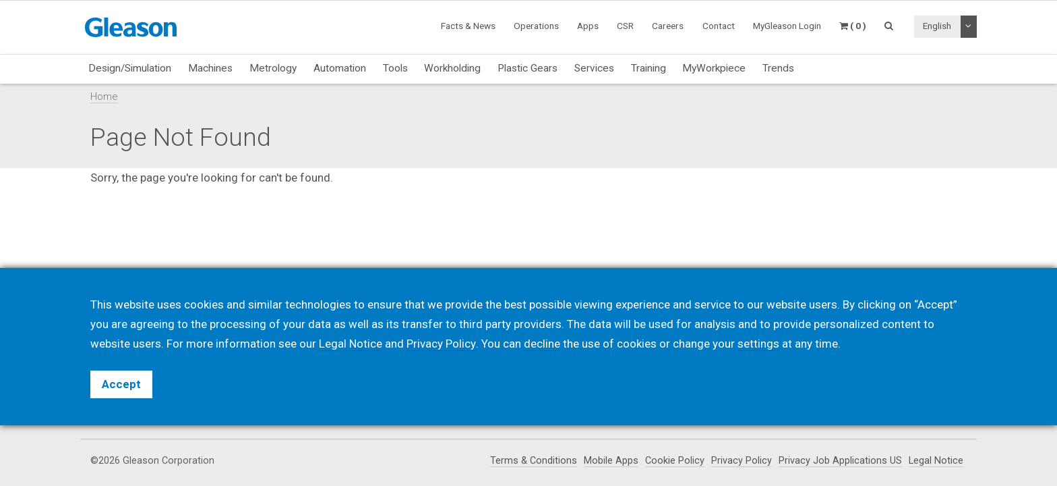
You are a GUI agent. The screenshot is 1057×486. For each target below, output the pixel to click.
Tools (395, 68)
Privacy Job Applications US (840, 460)
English (937, 25)
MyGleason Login (787, 25)
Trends (778, 68)
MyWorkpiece (714, 68)
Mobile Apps (611, 460)
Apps (588, 25)
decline (541, 343)
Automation (339, 68)
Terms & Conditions (533, 460)
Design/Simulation (129, 68)
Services (594, 68)
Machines (210, 68)
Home (104, 96)
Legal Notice (936, 460)
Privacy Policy (741, 460)
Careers (668, 25)
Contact (718, 25)
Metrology (273, 68)
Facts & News (468, 25)
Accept (121, 384)
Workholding (452, 68)
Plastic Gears (527, 68)
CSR (625, 25)
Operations (536, 25)
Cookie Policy (674, 460)
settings (758, 343)
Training (648, 68)
